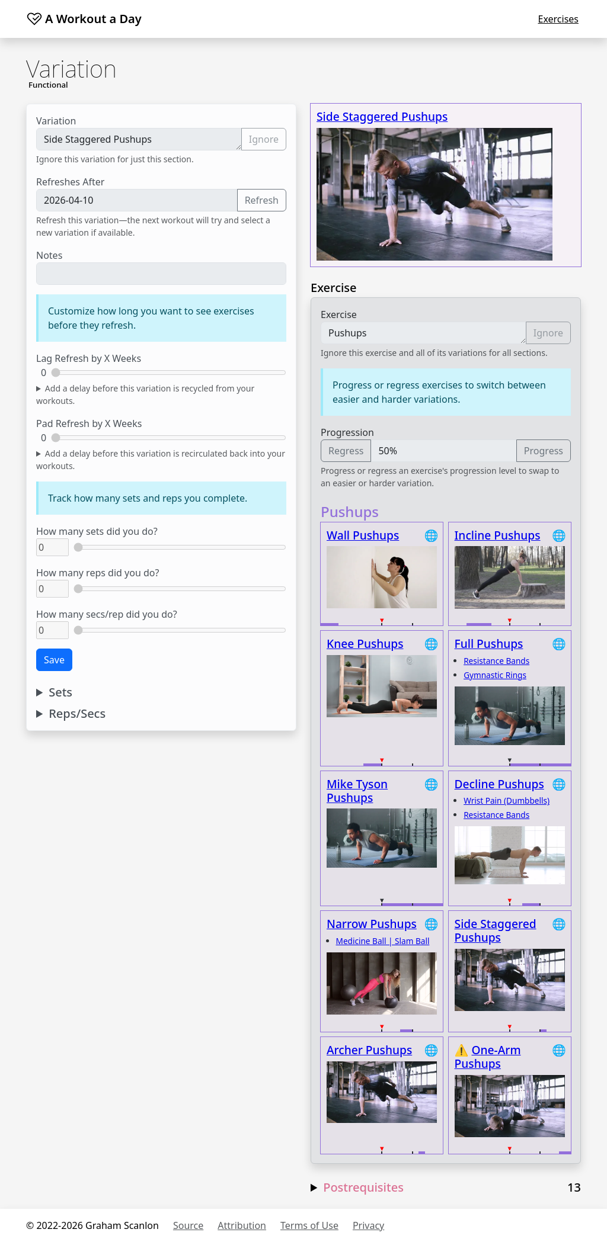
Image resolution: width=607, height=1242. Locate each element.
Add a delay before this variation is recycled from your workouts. (145, 394)
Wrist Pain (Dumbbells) (507, 800)
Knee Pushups (365, 644)
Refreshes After (70, 181)
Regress (345, 450)
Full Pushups (489, 644)
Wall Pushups (363, 535)
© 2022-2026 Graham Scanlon (92, 1225)
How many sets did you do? (97, 531)
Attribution (242, 1225)
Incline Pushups (498, 535)
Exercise (339, 314)
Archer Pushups (369, 1050)
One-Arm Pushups (488, 1056)
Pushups (423, 333)
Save (54, 659)
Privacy (368, 1225)
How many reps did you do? (97, 572)
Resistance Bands (496, 660)
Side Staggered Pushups (139, 139)
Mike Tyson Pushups (357, 790)
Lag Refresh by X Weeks (88, 358)
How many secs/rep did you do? (106, 614)
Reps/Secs (77, 714)
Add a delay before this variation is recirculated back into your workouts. (160, 459)
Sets (60, 692)
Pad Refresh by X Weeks (89, 423)
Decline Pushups (499, 784)
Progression (347, 432)
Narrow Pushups (372, 924)
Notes (49, 255)
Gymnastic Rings (495, 675)
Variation (56, 120)
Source (188, 1225)
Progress (543, 450)
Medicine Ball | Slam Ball (383, 940)
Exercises (558, 18)
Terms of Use (309, 1225)
